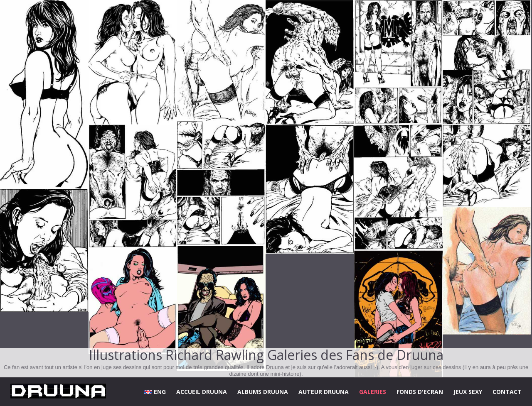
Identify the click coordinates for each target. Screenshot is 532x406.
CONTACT (507, 392)
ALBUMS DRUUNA (262, 392)
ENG (155, 392)
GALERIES (372, 392)
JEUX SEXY (467, 392)
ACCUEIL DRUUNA (201, 392)
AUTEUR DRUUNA (323, 392)
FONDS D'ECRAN (420, 392)
